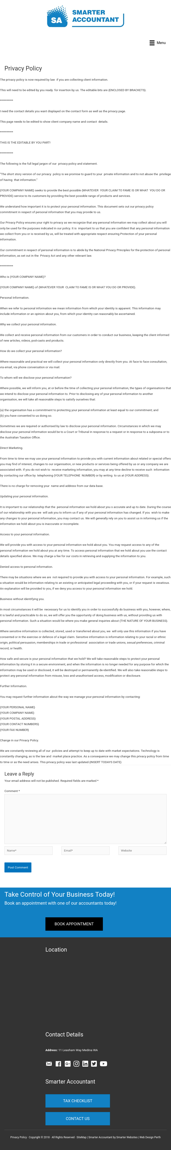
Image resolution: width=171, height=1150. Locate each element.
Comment (12, 791)
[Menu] (158, 42)
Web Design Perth (150, 1137)
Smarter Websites (127, 1137)
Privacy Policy (18, 1137)
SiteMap (81, 1137)
